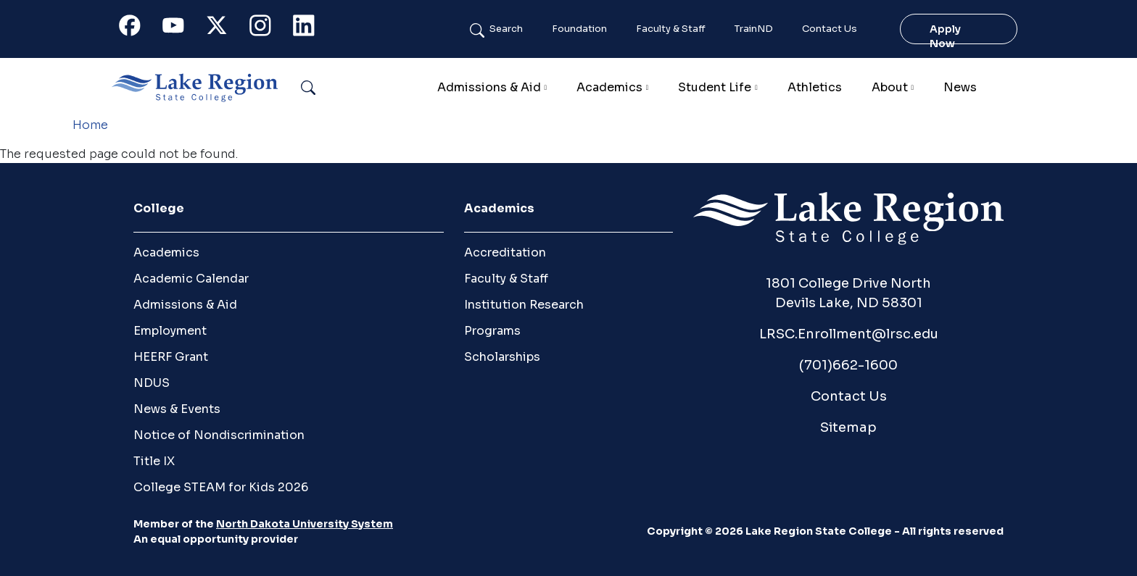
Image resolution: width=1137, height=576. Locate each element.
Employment (170, 330)
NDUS (151, 383)
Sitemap (848, 427)
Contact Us (829, 29)
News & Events (176, 409)
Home (90, 125)
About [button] (890, 87)
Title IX (154, 461)
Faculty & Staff (671, 29)
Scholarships (502, 356)
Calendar (1014, 87)
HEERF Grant (170, 356)
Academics (166, 252)
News (960, 87)
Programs (492, 330)
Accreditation (505, 252)
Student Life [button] (714, 87)
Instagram (266, 28)
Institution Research (524, 304)
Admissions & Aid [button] (489, 87)
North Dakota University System (304, 523)
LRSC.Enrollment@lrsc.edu (848, 334)
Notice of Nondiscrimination (219, 435)
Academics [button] (609, 87)
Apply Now (945, 29)
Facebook (136, 28)
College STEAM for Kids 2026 (220, 487)
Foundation (579, 29)
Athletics (814, 87)
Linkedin (310, 28)
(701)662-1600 (848, 365)
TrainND (754, 29)
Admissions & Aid (185, 304)
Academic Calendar (191, 278)
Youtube (179, 28)
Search (506, 29)
